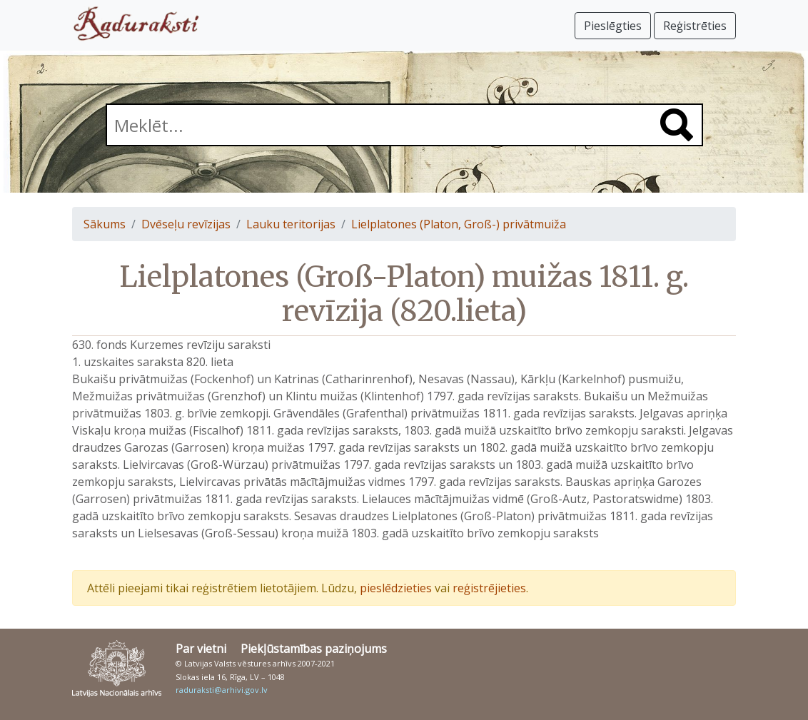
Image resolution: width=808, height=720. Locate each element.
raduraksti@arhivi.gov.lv (222, 689)
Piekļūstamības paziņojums (314, 648)
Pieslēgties (613, 26)
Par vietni (201, 648)
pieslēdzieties (396, 588)
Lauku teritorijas (290, 224)
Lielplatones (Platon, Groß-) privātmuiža (458, 224)
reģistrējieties (489, 588)
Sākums (105, 224)
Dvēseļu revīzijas (186, 224)
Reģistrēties (695, 26)
